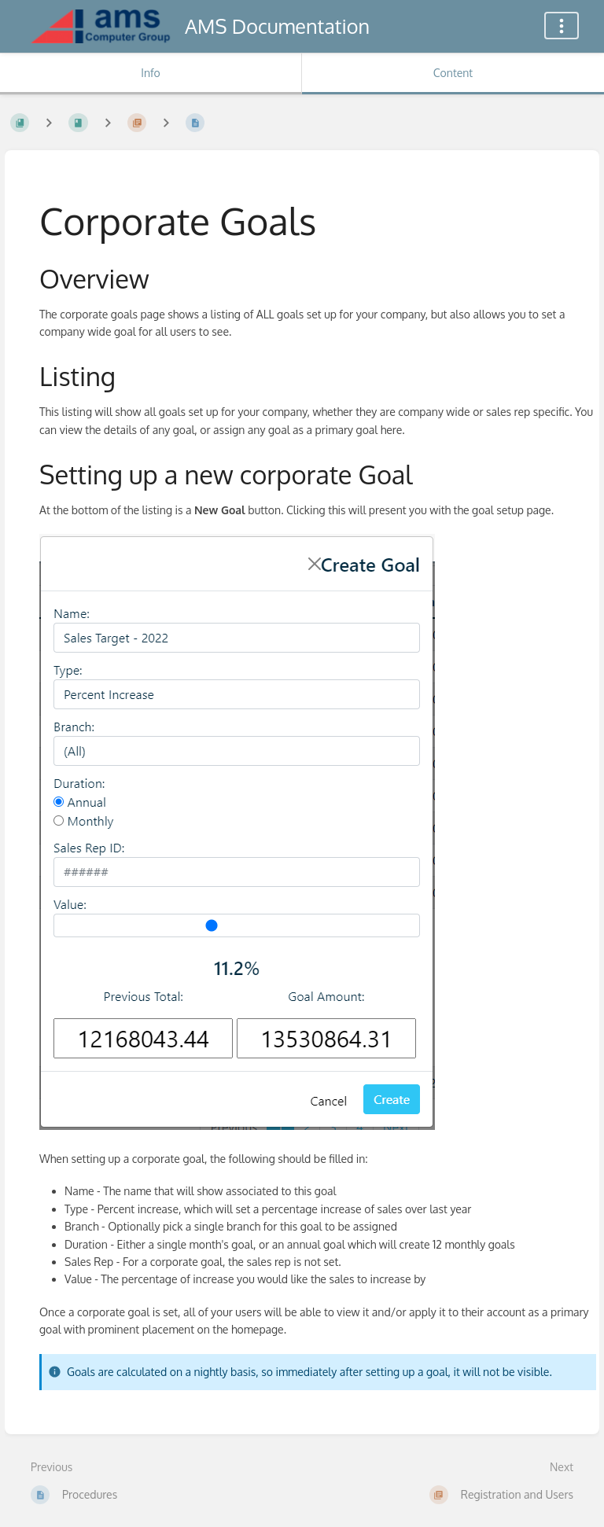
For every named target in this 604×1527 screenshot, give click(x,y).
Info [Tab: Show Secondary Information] (150, 72)
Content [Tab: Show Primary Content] (453, 72)
